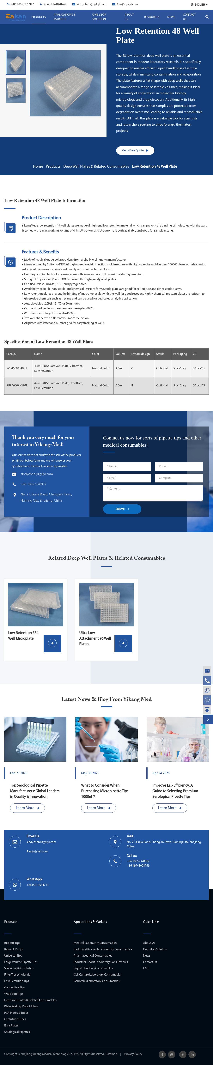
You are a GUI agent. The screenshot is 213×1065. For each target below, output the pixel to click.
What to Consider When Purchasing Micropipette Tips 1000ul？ (104, 791)
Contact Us (189, 17)
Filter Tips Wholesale (17, 974)
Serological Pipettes (17, 1032)
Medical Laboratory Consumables (95, 943)
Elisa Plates (11, 1025)
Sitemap (111, 1054)
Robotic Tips (12, 943)
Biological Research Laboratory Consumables (103, 949)
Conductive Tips (14, 987)
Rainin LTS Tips (13, 949)
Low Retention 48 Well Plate (154, 167)
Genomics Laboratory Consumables (96, 981)
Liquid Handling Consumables (93, 968)
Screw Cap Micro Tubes (18, 968)
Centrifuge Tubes (15, 1019)
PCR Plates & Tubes (16, 1012)
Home (38, 167)
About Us (129, 17)
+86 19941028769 (55, 4)
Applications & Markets (65, 17)
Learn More (27, 808)
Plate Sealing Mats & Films (21, 1006)
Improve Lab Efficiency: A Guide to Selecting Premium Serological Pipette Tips (175, 791)
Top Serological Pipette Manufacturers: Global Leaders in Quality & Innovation (34, 791)
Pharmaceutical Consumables (93, 955)
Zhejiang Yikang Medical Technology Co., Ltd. (50, 1054)
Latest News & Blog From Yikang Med (107, 699)
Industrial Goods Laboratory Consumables (101, 962)
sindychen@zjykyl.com (91, 4)
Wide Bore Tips (13, 993)
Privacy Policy (133, 1054)
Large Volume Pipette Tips (20, 962)
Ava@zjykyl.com (127, 4)
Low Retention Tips (16, 981)
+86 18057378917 (22, 4)
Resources (152, 17)
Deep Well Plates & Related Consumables (96, 167)
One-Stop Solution (99, 17)
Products (38, 17)
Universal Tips (13, 955)
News (171, 17)
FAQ (146, 968)
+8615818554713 (38, 885)
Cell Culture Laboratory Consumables (98, 974)
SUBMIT (122, 509)
